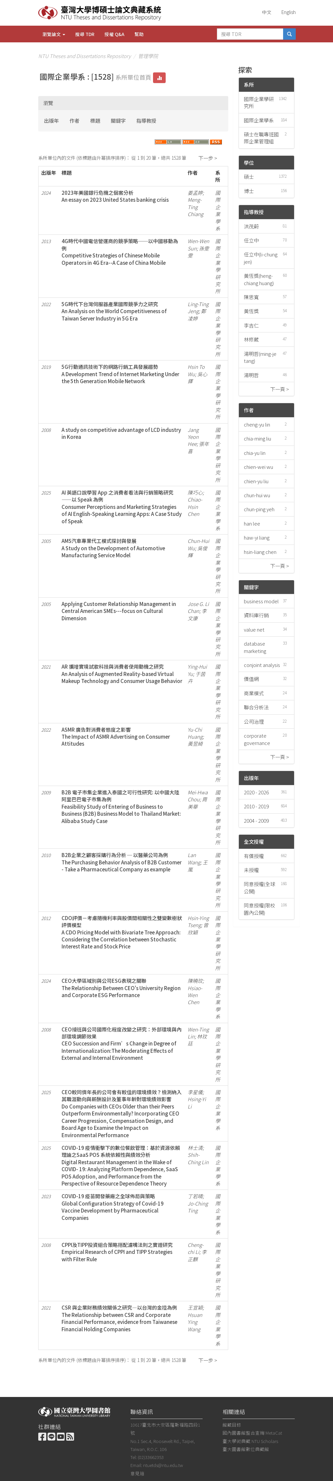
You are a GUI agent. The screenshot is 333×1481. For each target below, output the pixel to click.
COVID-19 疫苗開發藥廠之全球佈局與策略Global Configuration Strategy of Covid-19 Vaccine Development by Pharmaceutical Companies (113, 1207)
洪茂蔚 (251, 226)
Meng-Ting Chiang (195, 206)
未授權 (251, 869)
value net (254, 629)
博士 (249, 190)
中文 (266, 12)
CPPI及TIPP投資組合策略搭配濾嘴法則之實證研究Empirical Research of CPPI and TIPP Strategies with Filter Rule (117, 1252)
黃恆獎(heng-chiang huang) (259, 279)
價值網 (251, 678)
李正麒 (197, 1255)
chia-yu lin (254, 452)
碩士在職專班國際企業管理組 (261, 138)
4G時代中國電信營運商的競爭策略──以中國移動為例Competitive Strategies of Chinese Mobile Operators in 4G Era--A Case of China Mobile (120, 251)
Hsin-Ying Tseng (198, 921)
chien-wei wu (258, 466)
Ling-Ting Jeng (198, 307)
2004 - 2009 (256, 820)
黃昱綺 (195, 743)
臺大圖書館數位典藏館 (246, 1449)
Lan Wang (194, 858)
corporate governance (257, 739)
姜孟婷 (195, 192)
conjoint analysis (262, 664)
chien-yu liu (256, 481)
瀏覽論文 (53, 34)
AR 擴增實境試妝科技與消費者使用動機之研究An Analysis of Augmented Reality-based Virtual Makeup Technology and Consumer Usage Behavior (122, 673)
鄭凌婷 (197, 314)
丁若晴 (195, 1196)
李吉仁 (251, 325)
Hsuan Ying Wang (195, 1322)
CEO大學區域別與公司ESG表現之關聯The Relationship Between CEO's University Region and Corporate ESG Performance (121, 987)
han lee (252, 523)
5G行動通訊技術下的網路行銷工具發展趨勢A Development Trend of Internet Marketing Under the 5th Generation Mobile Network (120, 374)
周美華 (197, 803)
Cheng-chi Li (196, 1248)
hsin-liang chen (260, 551)
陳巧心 (195, 492)
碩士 (249, 176)
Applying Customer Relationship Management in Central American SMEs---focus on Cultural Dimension (119, 611)
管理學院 (148, 55)
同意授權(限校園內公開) (259, 909)
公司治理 (254, 721)
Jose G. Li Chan (198, 607)
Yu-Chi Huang (195, 733)
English (288, 12)
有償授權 (254, 855)
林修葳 (251, 339)
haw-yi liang (256, 537)
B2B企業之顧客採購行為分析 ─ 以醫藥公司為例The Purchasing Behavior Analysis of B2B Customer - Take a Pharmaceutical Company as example (122, 862)
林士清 (195, 1147)
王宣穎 (195, 1307)
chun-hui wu (257, 495)
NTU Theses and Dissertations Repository (84, 55)
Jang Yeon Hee (193, 437)
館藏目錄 (232, 1424)
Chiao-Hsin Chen (195, 506)
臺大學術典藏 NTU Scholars (250, 1441)
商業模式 (254, 693)
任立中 (251, 240)
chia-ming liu (257, 438)
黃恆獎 (251, 310)
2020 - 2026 (256, 792)
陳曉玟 (195, 980)
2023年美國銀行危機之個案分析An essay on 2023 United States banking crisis (115, 196)
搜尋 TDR (84, 34)
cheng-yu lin (257, 424)
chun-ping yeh (259, 509)
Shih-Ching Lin (198, 1158)
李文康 (197, 614)
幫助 (139, 34)
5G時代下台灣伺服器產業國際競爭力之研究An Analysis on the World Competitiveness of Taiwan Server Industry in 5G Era (114, 311)
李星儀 (195, 1091)
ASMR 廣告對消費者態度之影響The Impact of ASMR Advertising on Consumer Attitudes (116, 736)
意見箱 (137, 1473)
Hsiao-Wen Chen (195, 995)
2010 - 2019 (256, 806)
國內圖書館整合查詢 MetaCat (252, 1432)
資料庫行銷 (256, 615)
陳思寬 (251, 296)
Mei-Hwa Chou (198, 796)
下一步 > (207, 157)
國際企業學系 (259, 120)
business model (261, 601)
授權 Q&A (114, 34)
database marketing (255, 647)
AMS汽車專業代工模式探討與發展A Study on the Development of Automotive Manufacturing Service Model (113, 548)
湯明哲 (251, 375)
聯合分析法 (256, 707)
